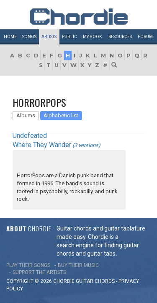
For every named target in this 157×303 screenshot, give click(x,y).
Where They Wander (42, 145)
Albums (25, 115)
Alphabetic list (61, 115)
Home (10, 36)
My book (92, 36)
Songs (29, 36)
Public (69, 36)
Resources (120, 36)
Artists (49, 36)
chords (105, 281)
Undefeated (30, 136)
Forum (145, 36)
